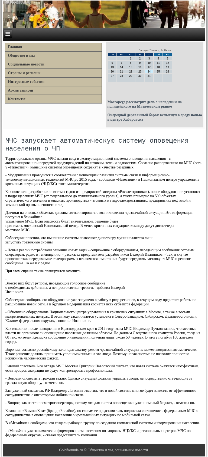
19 (167, 67)
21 (121, 71)
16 (139, 67)
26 (167, 71)
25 (158, 71)
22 (130, 71)
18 (158, 67)
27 (112, 75)
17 (149, 67)
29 (130, 75)
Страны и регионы (24, 73)
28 (121, 75)
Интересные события (26, 82)
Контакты (16, 99)
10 (149, 62)
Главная (15, 47)
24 (149, 71)
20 (112, 71)
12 (167, 62)
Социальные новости (26, 64)
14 (121, 67)
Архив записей (20, 90)
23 (139, 71)
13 (112, 67)
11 (158, 62)
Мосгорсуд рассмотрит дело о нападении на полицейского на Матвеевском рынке (144, 104)
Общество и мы (21, 56)
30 (139, 75)
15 (130, 67)
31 (149, 75)
